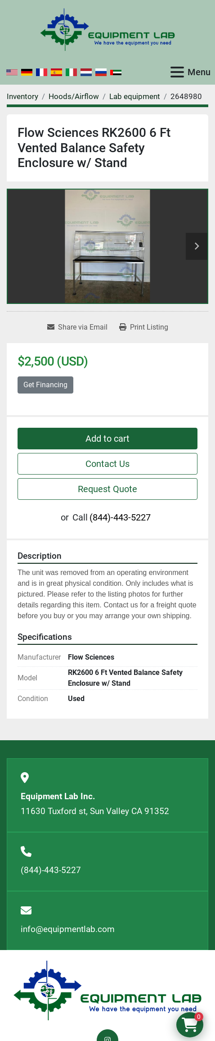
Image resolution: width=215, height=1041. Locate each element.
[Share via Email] (77, 327)
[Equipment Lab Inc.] (107, 990)
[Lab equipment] (134, 96)
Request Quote (107, 489)
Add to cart (107, 438)
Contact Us (107, 463)
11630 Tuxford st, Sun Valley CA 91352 (95, 811)
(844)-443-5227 (120, 517)
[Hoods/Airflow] (74, 96)
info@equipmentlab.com (68, 929)
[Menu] (177, 72)
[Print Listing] (143, 327)
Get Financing (45, 384)
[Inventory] (22, 96)
